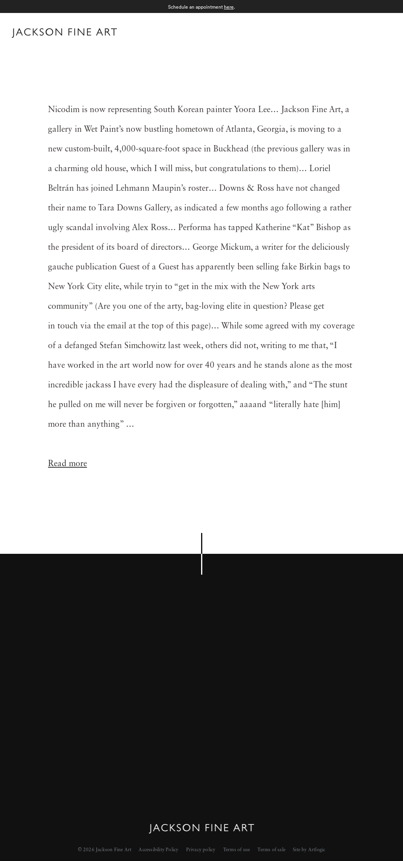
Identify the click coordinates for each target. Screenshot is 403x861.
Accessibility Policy (158, 850)
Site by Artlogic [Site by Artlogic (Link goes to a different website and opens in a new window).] (309, 850)
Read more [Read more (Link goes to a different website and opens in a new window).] (67, 464)
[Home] (64, 35)
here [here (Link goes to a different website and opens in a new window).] (229, 7)
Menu (383, 32)
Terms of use (236, 850)
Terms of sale (271, 850)
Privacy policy (201, 850)
